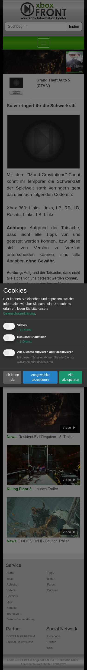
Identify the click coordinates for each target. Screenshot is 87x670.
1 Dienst (24, 330)
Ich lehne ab (12, 377)
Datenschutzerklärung (19, 313)
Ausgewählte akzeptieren (40, 377)
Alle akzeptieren (70, 377)
